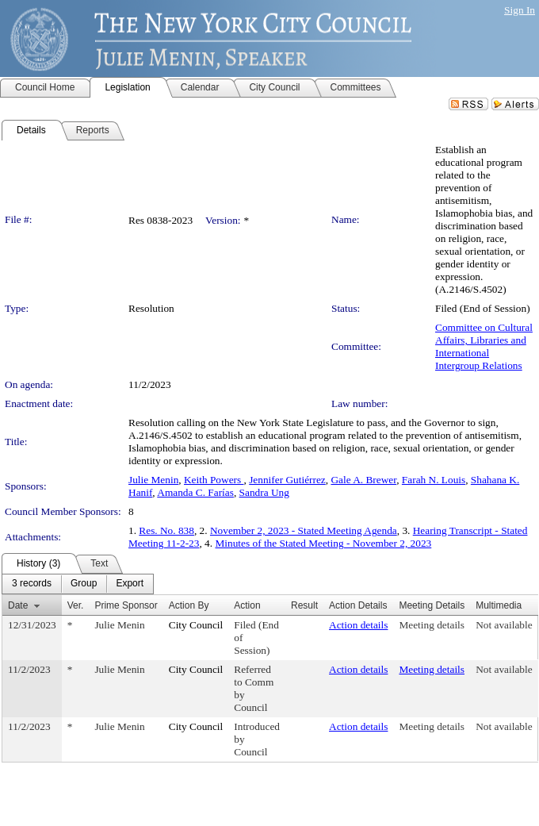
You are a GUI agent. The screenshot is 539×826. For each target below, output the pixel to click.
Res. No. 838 (166, 530)
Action (247, 605)
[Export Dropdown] (129, 584)
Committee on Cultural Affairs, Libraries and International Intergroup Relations (484, 346)
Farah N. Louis (433, 480)
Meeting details (431, 625)
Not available (504, 625)
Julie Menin (153, 480)
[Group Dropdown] (83, 584)
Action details (358, 625)
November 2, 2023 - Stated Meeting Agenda (303, 530)
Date (18, 605)
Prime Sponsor (125, 605)
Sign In (519, 10)
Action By (189, 605)
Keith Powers (214, 480)
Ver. (75, 605)
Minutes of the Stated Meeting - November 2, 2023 (323, 543)
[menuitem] (31, 584)
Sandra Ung (264, 492)
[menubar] (78, 584)
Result (304, 605)
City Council (196, 625)
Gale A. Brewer (363, 480)
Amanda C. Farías (195, 492)
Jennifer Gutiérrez (287, 480)
